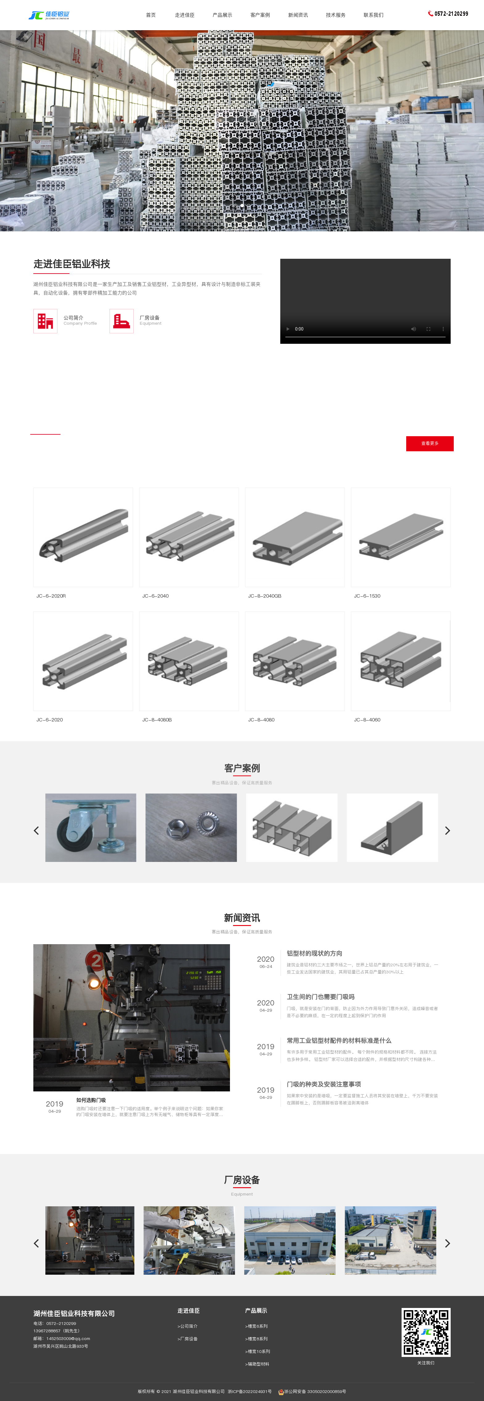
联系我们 (373, 15)
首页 (151, 15)
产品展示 (222, 15)
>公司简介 (187, 1326)
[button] (235, 205)
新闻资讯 (298, 15)
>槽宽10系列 (257, 1351)
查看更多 (430, 443)
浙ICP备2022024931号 (250, 1391)
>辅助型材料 (257, 1364)
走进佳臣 (185, 15)
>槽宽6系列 (256, 1326)
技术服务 (336, 15)
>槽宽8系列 (256, 1339)
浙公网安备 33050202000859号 (312, 1392)
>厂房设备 (187, 1339)
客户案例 (260, 15)
